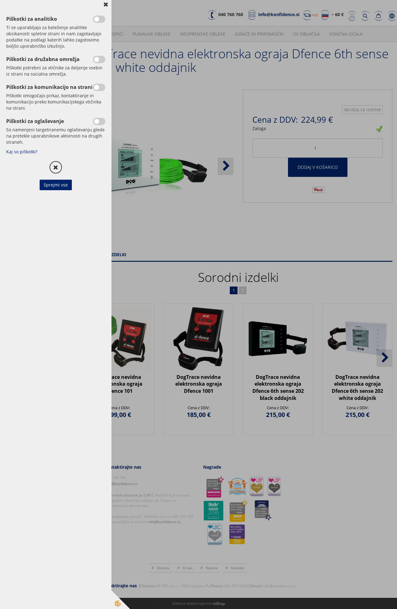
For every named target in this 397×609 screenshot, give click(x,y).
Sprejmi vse (56, 185)
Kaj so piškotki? (21, 152)
